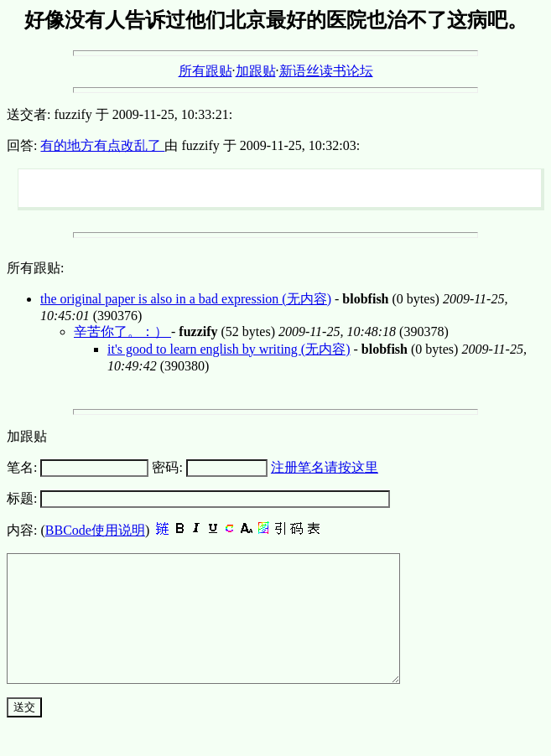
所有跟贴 (205, 71)
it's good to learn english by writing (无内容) (229, 349)
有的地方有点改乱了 (102, 145)
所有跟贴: (35, 268)
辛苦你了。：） (122, 331)
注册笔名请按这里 (324, 467)
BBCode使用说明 (95, 530)
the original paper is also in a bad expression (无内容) (185, 299)
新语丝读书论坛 (326, 71)
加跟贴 (256, 71)
